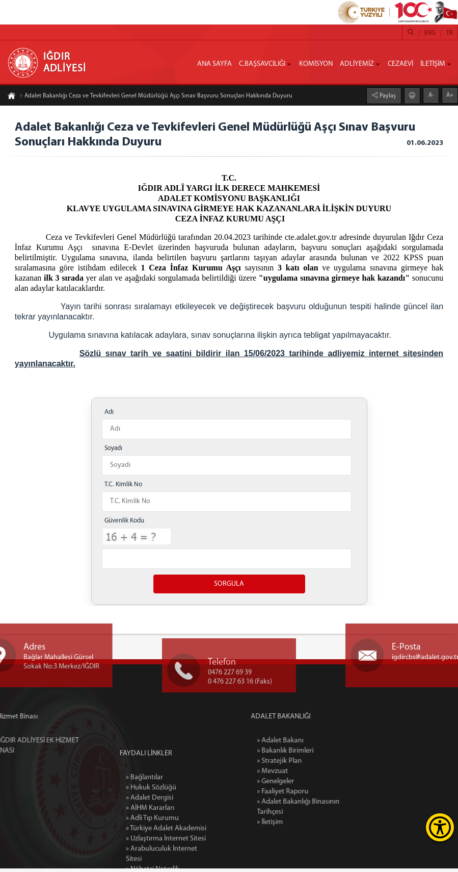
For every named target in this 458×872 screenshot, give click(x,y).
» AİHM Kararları (150, 862)
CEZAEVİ (400, 64)
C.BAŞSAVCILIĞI (262, 64)
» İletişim (300, 826)
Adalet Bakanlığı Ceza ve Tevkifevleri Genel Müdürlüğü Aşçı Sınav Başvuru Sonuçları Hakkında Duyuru (155, 96)
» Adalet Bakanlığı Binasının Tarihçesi (328, 810)
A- (431, 95)
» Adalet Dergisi (149, 852)
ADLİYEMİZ (357, 64)
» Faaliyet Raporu (313, 795)
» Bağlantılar (144, 832)
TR (449, 33)
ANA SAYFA (214, 64)
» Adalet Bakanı (310, 744)
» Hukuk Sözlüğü (151, 842)
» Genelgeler (306, 785)
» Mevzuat (302, 775)
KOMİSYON (316, 64)
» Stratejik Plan (309, 764)
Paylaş (387, 95)
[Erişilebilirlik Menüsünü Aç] (440, 827)
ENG (430, 33)
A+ (449, 95)
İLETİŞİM (432, 64)
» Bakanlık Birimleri (315, 754)
